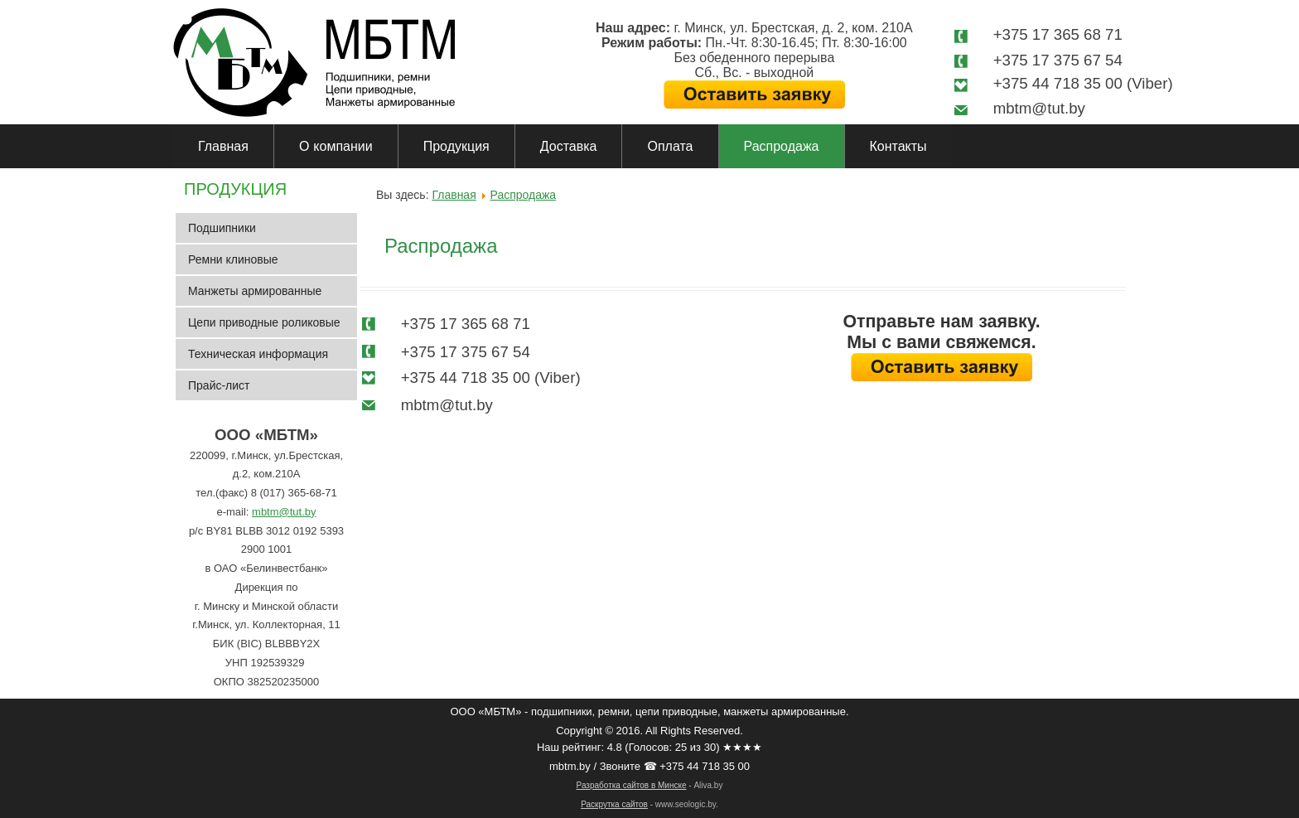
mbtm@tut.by (284, 512)
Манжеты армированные (254, 291)
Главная (223, 146)
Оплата (670, 146)
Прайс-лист (219, 385)
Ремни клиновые (233, 259)
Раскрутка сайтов (614, 804)
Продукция (456, 146)
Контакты (898, 146)
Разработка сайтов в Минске (632, 785)
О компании (336, 146)
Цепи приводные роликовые (264, 322)
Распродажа (781, 146)
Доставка (568, 146)
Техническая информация (258, 354)
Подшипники (222, 228)
